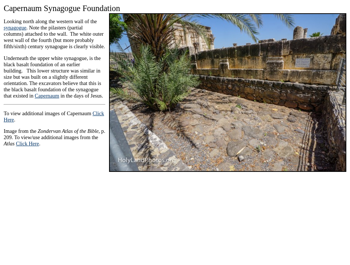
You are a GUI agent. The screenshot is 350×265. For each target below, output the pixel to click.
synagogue (15, 28)
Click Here (27, 143)
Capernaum (47, 96)
